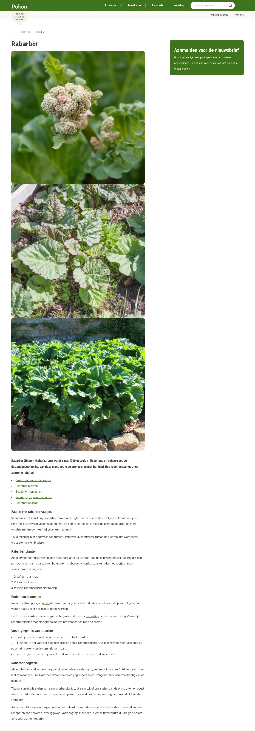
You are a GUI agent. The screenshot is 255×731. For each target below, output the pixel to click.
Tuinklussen (134, 5)
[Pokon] (19, 13)
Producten (111, 5)
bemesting (92, 616)
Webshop (179, 5)
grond (46, 603)
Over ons (239, 15)
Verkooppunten (219, 15)
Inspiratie (157, 5)
